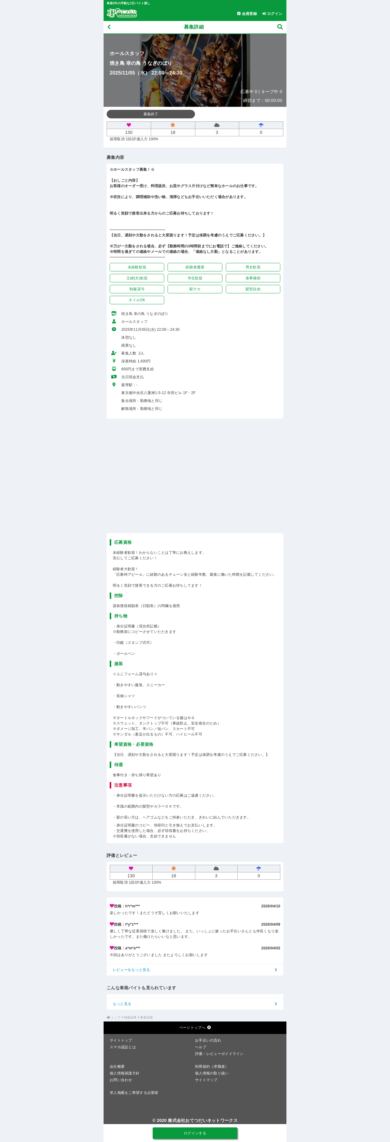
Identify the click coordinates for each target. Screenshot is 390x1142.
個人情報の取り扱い (212, 1073)
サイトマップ (206, 1080)
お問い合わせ (121, 1080)
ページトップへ (195, 1027)
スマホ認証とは (123, 1047)
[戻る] (109, 27)
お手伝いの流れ (208, 1040)
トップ (115, 1017)
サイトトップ (121, 1040)
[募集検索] (280, 27)
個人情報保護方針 (125, 1073)
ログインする (195, 1133)
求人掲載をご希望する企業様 (134, 1093)
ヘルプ (200, 1047)
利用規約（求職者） (212, 1066)
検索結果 (130, 1017)
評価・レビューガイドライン (219, 1054)
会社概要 (117, 1066)
